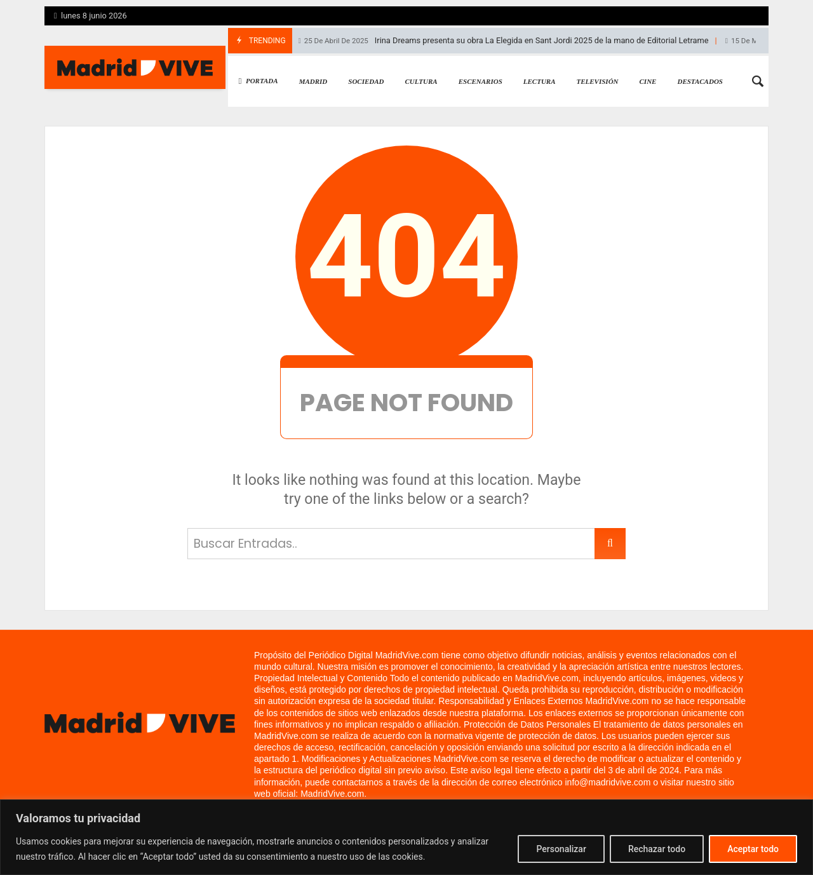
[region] (406, 837)
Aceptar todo (753, 849)
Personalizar (561, 849)
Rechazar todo (656, 849)
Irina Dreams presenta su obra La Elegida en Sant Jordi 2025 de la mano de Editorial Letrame (504, 40)
